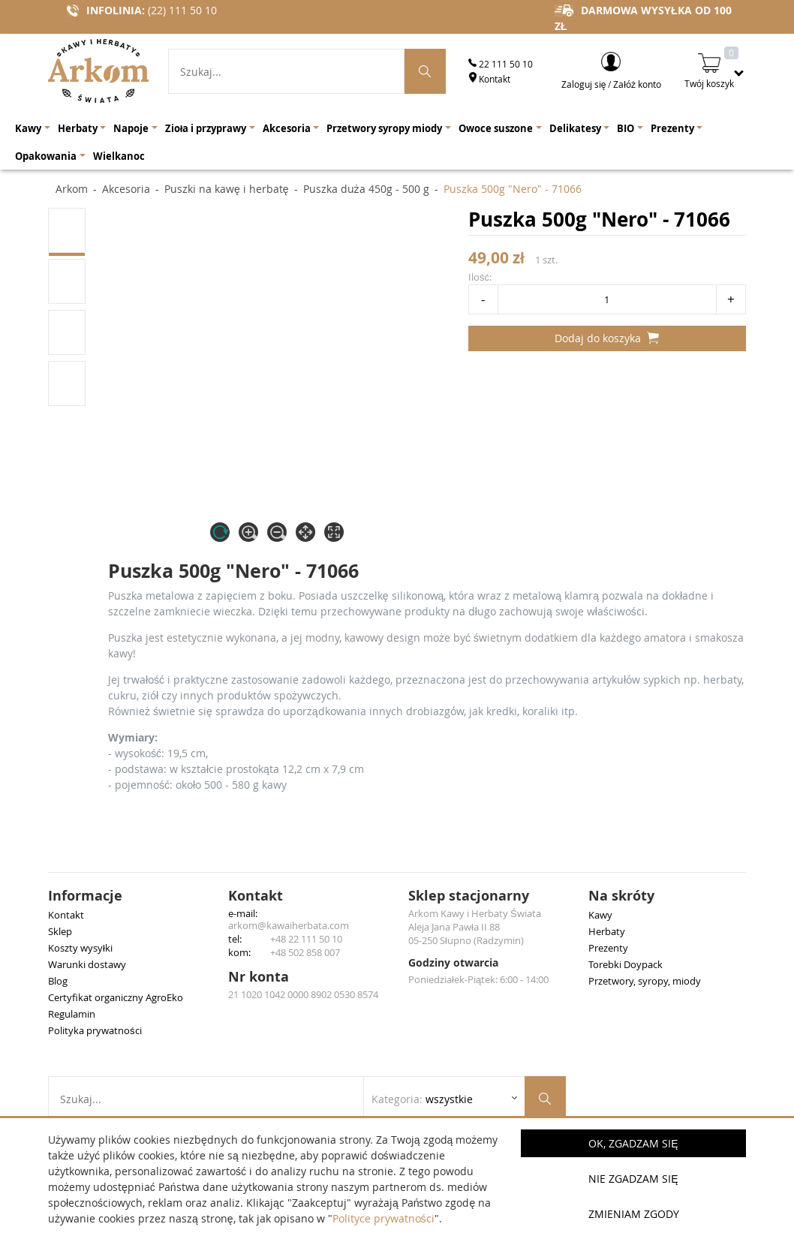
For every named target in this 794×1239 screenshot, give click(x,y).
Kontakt (489, 79)
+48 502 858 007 (305, 952)
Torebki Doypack (625, 964)
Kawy (600, 915)
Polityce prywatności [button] (383, 1218)
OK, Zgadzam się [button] (633, 1143)
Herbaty (606, 931)
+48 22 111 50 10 (306, 939)
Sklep (60, 931)
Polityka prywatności (95, 1030)
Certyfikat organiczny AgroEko (115, 997)
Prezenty (608, 948)
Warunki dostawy (87, 964)
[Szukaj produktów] (426, 71)
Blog (58, 981)
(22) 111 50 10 (182, 10)
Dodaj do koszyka (607, 338)
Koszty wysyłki (80, 948)
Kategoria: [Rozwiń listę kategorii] (422, 1099)
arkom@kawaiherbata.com (288, 925)
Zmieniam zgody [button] (633, 1214)
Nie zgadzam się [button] (633, 1178)
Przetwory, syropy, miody (644, 981)
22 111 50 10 (500, 64)
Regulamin (71, 1014)
